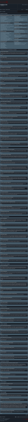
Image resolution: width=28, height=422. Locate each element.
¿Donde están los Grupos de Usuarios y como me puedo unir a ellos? (20, 18)
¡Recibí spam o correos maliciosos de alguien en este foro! (19, 24)
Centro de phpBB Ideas (3, 400)
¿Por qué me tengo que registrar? (4, 16)
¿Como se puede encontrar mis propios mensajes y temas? (19, 32)
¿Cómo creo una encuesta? (3, 34)
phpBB (3, 418)
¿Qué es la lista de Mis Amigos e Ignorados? (18, 26)
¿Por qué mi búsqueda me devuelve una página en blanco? (19, 31)
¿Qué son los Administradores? (17, 16)
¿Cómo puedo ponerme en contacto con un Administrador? (19, 44)
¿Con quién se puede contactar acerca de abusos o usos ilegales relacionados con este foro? (20, 43)
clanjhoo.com (3, 4)
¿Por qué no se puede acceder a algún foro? (5, 36)
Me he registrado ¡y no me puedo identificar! (4, 18)
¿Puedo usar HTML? (2, 43)
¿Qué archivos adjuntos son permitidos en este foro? (19, 39)
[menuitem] (26, 4)
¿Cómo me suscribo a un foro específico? (18, 36)
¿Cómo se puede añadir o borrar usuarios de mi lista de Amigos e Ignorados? (20, 27)
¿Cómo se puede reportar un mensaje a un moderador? (6, 38)
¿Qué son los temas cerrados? (3, 47)
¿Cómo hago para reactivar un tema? (4, 40)
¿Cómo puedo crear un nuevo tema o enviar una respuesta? (6, 32)
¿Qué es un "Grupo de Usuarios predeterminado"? (18, 20)
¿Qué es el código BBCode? (3, 42)
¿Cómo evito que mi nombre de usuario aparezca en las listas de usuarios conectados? (6, 24)
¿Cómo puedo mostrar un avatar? (4, 28)
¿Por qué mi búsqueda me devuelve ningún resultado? (19, 30)
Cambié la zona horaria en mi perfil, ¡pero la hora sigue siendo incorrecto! (7, 26)
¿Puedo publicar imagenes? (3, 44)
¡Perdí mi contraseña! (2, 20)
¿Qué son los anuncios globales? (4, 45)
